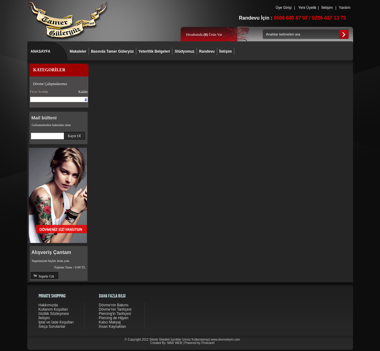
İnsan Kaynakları (112, 326)
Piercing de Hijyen (114, 318)
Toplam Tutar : (69, 267)
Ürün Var (212, 34)
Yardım (344, 8)
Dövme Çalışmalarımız (50, 84)
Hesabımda (195, 34)
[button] (74, 136)
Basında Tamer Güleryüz (112, 51)
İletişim (327, 8)
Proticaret (208, 343)
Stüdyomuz (184, 51)
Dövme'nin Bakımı (114, 305)
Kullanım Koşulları (53, 309)
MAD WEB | (175, 343)
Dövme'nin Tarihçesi (115, 309)
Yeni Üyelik (307, 8)
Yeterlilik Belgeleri (154, 51)
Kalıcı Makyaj (110, 322)
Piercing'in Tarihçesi (115, 314)
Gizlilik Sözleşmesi (54, 314)
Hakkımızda (48, 305)
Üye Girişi (284, 8)
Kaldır (83, 92)
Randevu (207, 51)
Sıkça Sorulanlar (52, 326)
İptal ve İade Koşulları (56, 322)
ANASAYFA (41, 51)
